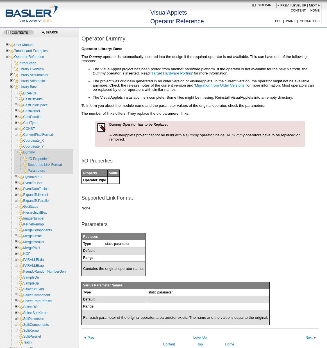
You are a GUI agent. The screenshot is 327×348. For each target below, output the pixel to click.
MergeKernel (32, 236)
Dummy (29, 152)
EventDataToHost (36, 189)
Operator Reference (29, 57)
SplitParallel (32, 336)
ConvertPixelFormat (38, 135)
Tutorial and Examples (30, 51)
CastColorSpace (35, 105)
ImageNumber (33, 218)
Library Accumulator (33, 75)
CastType (30, 123)
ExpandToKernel (35, 195)
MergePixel (31, 248)
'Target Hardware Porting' (172, 73)
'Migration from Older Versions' (219, 85)
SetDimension (33, 319)
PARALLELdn (33, 260)
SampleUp (31, 283)
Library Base (28, 87)
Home (315, 10)
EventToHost (32, 183)
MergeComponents (37, 230)
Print (290, 21)
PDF (278, 21)
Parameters (36, 171)
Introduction (27, 63)
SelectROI (30, 307)
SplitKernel (31, 331)
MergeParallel (33, 242)
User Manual (23, 45)
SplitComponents (36, 325)
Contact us (310, 21)
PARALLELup (33, 266)
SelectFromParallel (37, 301)
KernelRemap (33, 224)
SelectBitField (33, 289)
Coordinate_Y (33, 146)
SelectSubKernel (35, 313)
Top (200, 344)
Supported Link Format (45, 165)
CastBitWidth (32, 99)
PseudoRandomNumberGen (44, 272)
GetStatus (30, 207)
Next (313, 5)
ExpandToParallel (36, 201)
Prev (284, 5)
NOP (26, 254)
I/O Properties (38, 159)
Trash (27, 342)
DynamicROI (32, 177)
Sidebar (264, 5)
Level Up (299, 5)
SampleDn (31, 277)
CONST (29, 129)
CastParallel (32, 117)
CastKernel (31, 111)
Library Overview (31, 69)
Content (298, 10)
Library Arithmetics (32, 81)
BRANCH (30, 93)
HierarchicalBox (35, 212)
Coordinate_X (33, 141)
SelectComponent (36, 295)
